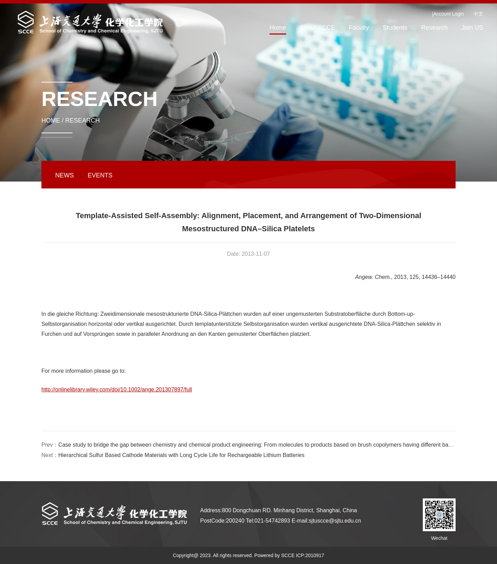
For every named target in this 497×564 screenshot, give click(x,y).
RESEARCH (82, 120)
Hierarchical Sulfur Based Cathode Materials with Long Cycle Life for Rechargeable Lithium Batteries (181, 455)
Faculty (359, 27)
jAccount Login (448, 14)
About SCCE (317, 27)
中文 (478, 14)
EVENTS (100, 175)
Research (434, 27)
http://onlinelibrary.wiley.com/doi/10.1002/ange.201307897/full (116, 389)
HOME (50, 120)
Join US (472, 27)
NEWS (64, 175)
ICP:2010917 (310, 555)
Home (278, 27)
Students (395, 27)
